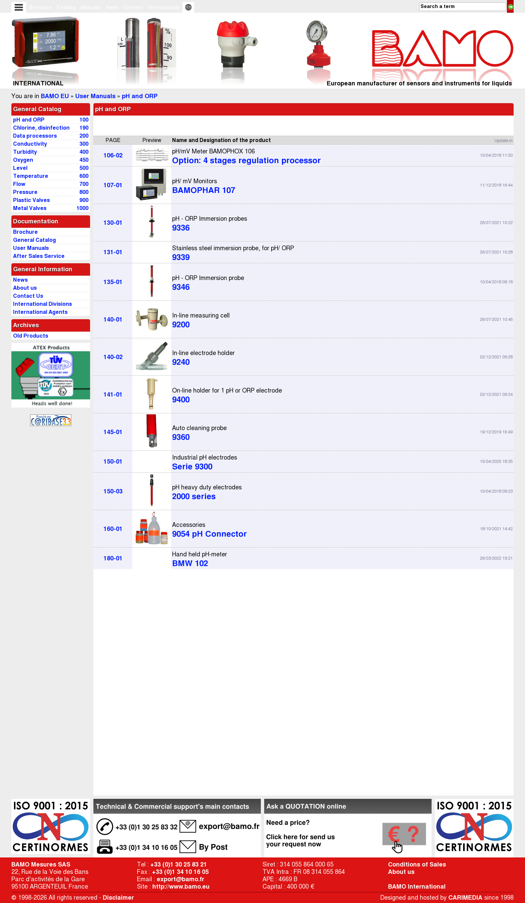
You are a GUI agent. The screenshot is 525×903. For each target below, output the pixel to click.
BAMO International (417, 886)
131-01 (113, 252)
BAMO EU (55, 96)
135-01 (113, 282)
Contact (133, 7)
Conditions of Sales (417, 864)
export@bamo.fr (180, 879)
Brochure (40, 7)
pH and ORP (140, 96)
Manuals (91, 7)
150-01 (113, 461)
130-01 (113, 222)
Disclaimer (118, 897)
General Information (42, 269)
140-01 (113, 319)
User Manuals (95, 96)
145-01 (113, 432)
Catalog (66, 7)
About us (401, 872)
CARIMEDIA (465, 897)
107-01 (113, 185)
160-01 (113, 529)
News (112, 7)
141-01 (113, 394)
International (163, 7)
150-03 (113, 491)
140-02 (113, 357)
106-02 (113, 155)
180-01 (113, 558)
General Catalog (37, 109)
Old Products (30, 336)
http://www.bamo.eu (181, 886)
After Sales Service (39, 256)
